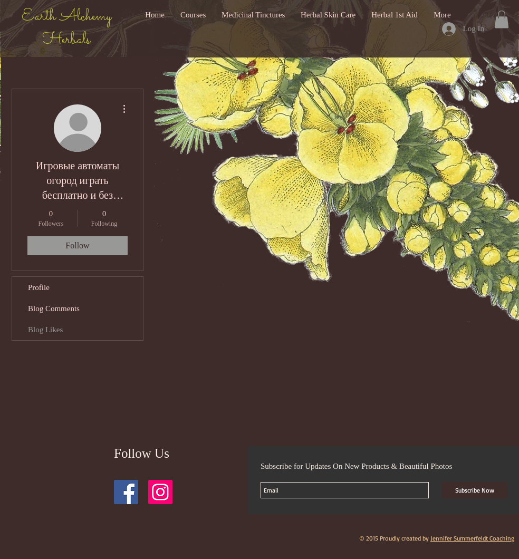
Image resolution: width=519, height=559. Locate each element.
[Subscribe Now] (474, 490)
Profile (39, 287)
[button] (501, 19)
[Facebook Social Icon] (126, 492)
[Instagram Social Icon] (160, 492)
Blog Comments (54, 308)
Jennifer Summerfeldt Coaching (472, 538)
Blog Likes (45, 329)
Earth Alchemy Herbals (66, 28)
